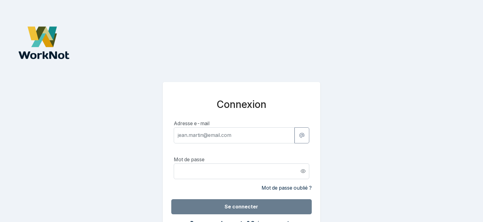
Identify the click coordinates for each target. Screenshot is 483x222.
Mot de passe (189, 159)
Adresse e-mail (191, 123)
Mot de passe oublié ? (287, 188)
